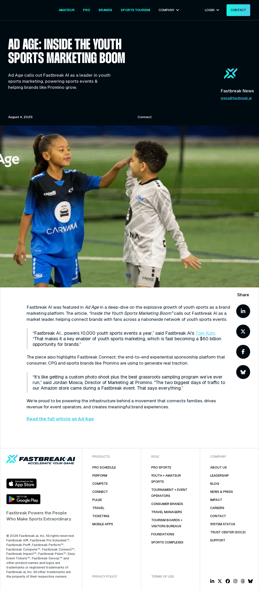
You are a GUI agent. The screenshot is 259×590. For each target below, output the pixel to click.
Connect (100, 492)
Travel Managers (166, 512)
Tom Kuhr (205, 333)
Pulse (97, 500)
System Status (222, 524)
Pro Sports (161, 467)
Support (217, 540)
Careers (217, 508)
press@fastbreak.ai (236, 98)
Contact (218, 516)
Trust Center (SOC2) (228, 532)
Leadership (219, 475)
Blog (214, 483)
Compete (100, 483)
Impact (216, 500)
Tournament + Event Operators (169, 493)
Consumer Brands (167, 504)
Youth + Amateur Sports (166, 478)
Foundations (162, 534)
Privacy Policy (104, 576)
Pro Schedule (104, 467)
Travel (98, 508)
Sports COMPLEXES (167, 542)
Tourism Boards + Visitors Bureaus (166, 523)
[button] (169, 10)
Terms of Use (162, 576)
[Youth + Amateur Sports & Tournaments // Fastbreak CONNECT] (66, 10)
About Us (218, 467)
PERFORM (99, 475)
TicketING (100, 516)
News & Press (221, 492)
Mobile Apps (102, 524)
